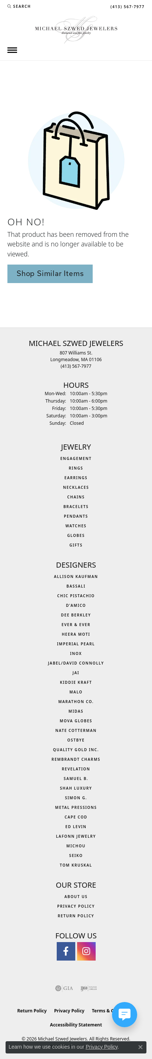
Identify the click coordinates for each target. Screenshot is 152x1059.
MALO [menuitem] (76, 692)
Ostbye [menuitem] (76, 740)
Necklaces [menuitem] (76, 487)
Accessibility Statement (76, 1025)
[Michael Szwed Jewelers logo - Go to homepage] (76, 29)
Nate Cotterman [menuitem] (76, 730)
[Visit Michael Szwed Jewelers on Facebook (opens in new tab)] (66, 951)
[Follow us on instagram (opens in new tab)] (86, 951)
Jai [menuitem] (76, 672)
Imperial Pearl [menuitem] (76, 643)
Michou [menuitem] (76, 845)
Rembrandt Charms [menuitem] (76, 759)
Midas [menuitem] (76, 711)
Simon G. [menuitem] (76, 797)
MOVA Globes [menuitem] (76, 720)
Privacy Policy (76, 906)
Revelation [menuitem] (76, 768)
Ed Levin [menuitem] (75, 826)
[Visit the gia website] (64, 988)
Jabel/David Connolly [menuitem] (76, 663)
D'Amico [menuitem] (76, 605)
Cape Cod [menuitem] (76, 817)
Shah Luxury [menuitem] (76, 788)
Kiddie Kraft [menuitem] (76, 682)
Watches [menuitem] (76, 525)
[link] (127, 6)
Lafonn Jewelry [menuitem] (76, 836)
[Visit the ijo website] (88, 988)
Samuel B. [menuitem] (76, 778)
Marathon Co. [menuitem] (76, 701)
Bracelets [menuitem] (76, 506)
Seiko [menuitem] (76, 855)
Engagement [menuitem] (76, 458)
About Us (76, 896)
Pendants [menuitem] (76, 516)
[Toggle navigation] (12, 50)
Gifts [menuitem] (76, 545)
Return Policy (76, 915)
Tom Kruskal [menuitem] (76, 865)
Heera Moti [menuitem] (76, 634)
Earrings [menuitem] (76, 477)
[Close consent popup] (140, 1047)
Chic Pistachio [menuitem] (76, 595)
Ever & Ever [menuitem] (76, 624)
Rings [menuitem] (76, 468)
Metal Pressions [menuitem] (76, 807)
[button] (19, 6)
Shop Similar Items (50, 273)
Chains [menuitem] (76, 497)
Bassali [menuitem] (75, 586)
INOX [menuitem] (76, 653)
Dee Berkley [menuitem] (76, 615)
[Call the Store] (76, 366)
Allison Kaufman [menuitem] (76, 576)
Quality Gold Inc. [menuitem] (76, 749)
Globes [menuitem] (76, 535)
